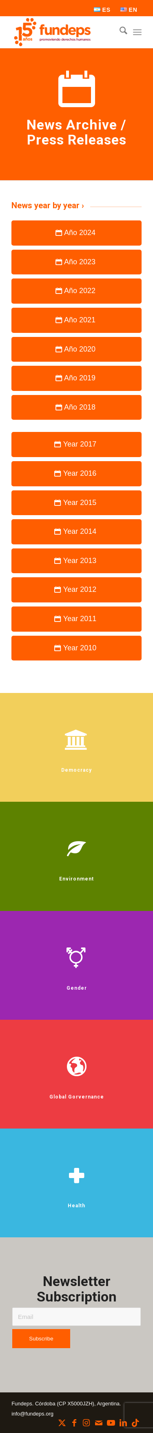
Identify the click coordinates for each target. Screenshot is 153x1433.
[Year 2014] (76, 531)
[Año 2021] (76, 320)
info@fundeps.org (32, 1414)
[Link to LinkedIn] (123, 1423)
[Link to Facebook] (74, 1423)
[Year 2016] (76, 473)
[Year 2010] (76, 648)
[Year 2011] (76, 619)
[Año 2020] (76, 349)
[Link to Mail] (99, 1423)
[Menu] (137, 32)
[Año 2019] (76, 378)
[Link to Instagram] (86, 1423)
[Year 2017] (76, 444)
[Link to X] (62, 1423)
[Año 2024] (76, 233)
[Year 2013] (76, 561)
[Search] (119, 32)
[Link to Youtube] (111, 1423)
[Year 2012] (76, 589)
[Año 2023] (76, 262)
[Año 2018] (76, 407)
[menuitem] (102, 9)
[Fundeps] (63, 32)
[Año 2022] (76, 291)
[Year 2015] (76, 503)
